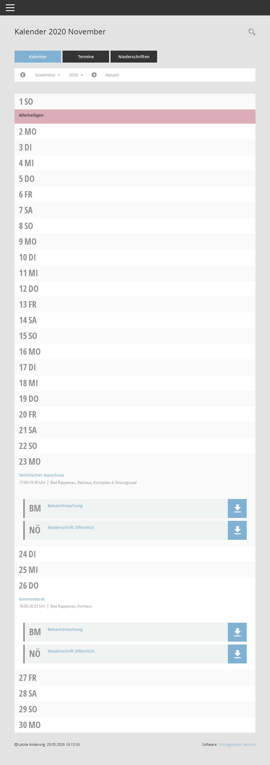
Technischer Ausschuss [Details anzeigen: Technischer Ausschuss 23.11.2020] (41, 475)
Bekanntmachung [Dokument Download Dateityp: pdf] (65, 505)
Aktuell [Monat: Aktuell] (112, 75)
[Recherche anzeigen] (250, 32)
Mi (29, 163)
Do (29, 178)
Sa (28, 210)
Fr (28, 194)
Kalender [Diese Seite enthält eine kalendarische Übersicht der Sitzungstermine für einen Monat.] (38, 56)
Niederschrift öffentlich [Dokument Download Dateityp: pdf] (71, 527)
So (28, 101)
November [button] (47, 75)
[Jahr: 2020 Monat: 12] (94, 75)
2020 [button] (76, 75)
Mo (30, 131)
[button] (237, 508)
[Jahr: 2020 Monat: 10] (23, 75)
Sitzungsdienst (237, 744)
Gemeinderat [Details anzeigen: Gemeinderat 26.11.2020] (32, 599)
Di (28, 147)
